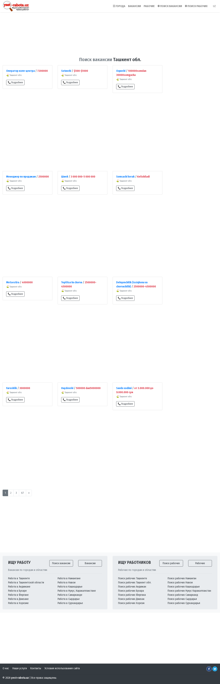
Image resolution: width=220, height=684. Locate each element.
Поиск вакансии (61, 563)
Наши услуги (19, 668)
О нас (6, 668)
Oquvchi (120, 70)
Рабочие (200, 563)
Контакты (35, 668)
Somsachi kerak (125, 176)
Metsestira (12, 282)
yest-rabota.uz (20, 677)
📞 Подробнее (15, 82)
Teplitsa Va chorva (71, 282)
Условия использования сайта (62, 668)
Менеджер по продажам (21, 176)
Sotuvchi (66, 70)
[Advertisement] (110, 32)
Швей (64, 176)
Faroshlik (11, 388)
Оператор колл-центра (20, 70)
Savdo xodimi (124, 388)
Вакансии (90, 563)
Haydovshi (67, 388)
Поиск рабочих (171, 563)
